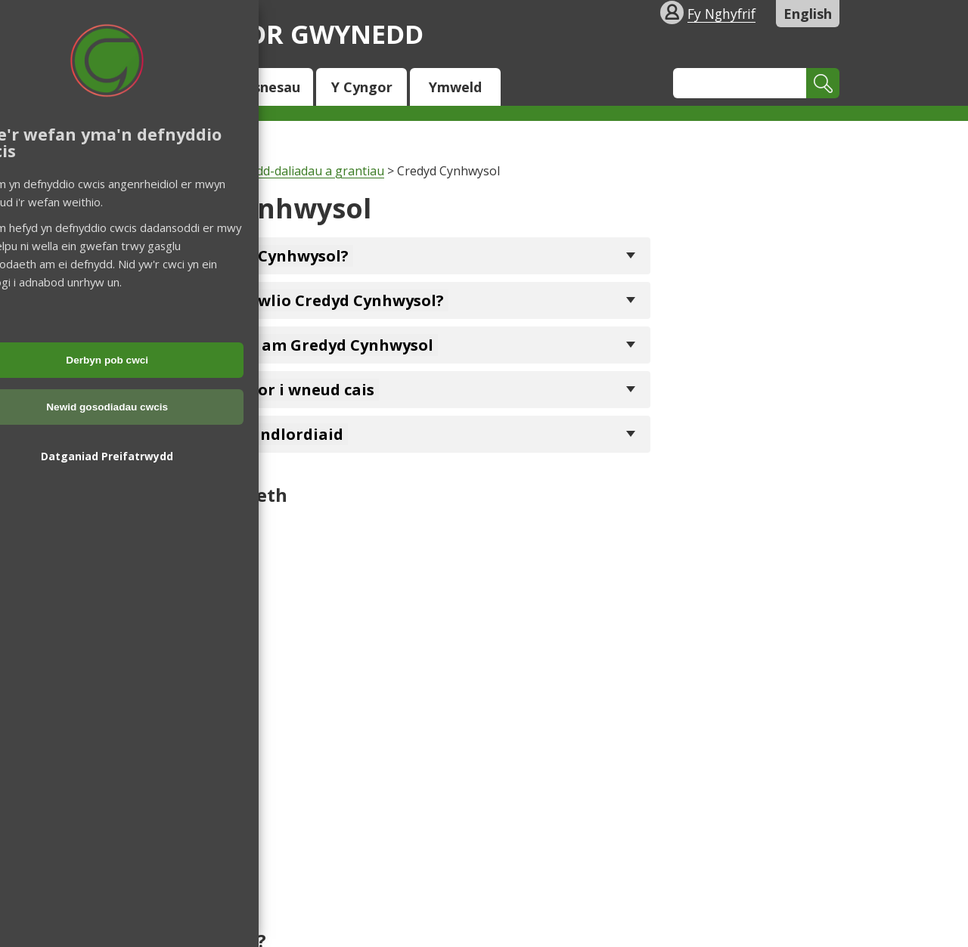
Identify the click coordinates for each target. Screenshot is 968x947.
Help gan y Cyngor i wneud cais (253, 389)
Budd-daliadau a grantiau (312, 170)
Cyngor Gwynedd (276, 33)
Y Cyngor (361, 87)
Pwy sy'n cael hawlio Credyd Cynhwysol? (288, 300)
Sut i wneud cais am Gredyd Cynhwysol (283, 345)
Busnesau (267, 87)
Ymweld (455, 87)
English (807, 14)
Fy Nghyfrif (721, 14)
